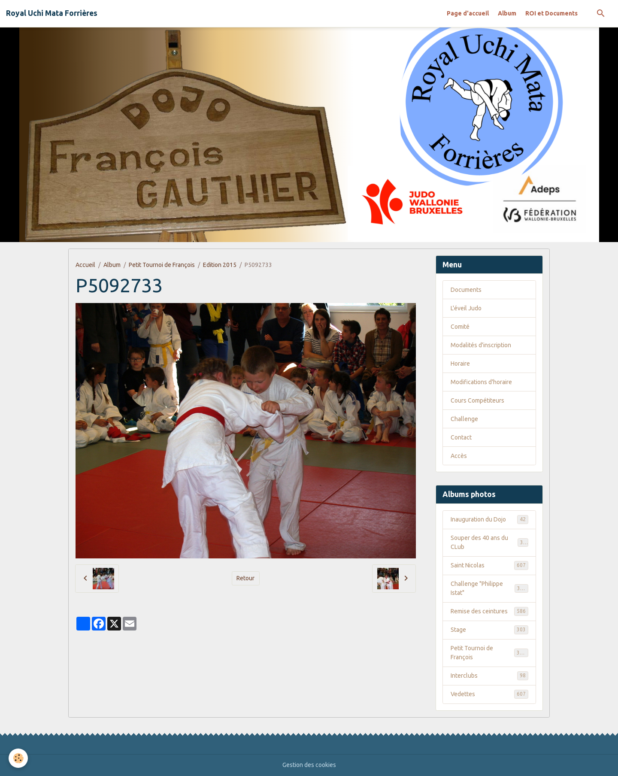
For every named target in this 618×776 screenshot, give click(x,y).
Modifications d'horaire (481, 382)
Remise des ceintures (489, 611)
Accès (459, 455)
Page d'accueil (468, 13)
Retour (245, 578)
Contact (461, 437)
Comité (460, 326)
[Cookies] (18, 758)
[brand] (51, 13)
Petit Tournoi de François (162, 264)
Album (507, 13)
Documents (466, 289)
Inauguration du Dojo (489, 519)
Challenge (464, 418)
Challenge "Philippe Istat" (489, 588)
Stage (489, 629)
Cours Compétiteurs (477, 400)
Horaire (460, 363)
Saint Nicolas (489, 565)
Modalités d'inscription (481, 345)
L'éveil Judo (466, 308)
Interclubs (489, 675)
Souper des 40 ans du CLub (489, 542)
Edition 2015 (219, 264)
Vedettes (489, 694)
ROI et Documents (551, 13)
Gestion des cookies (309, 764)
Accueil (85, 264)
